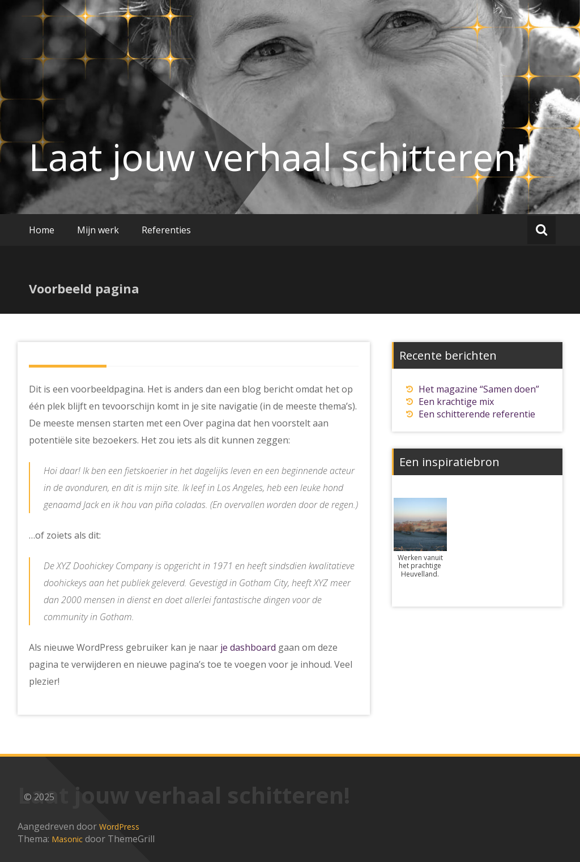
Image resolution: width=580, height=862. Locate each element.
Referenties (166, 230)
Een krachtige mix (456, 401)
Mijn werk (98, 230)
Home (41, 230)
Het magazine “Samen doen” (479, 389)
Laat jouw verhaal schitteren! (277, 157)
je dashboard (248, 647)
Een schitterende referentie (477, 414)
